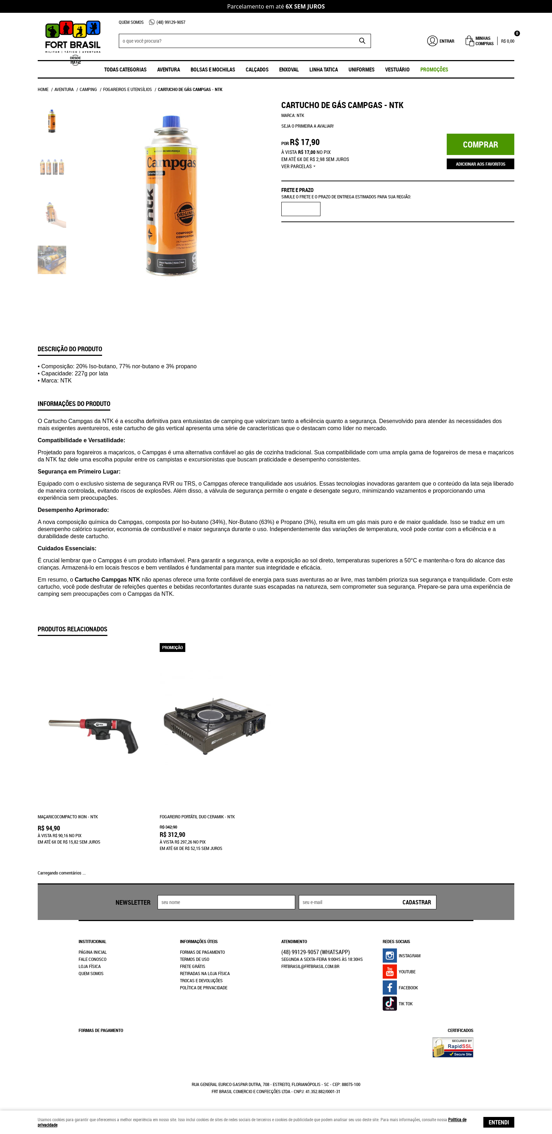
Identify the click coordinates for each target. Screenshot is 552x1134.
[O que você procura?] (362, 41)
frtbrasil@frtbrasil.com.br (310, 966)
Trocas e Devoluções (201, 980)
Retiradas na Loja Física (205, 973)
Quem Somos (131, 22)
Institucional (92, 941)
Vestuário (397, 69)
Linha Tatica (323, 69)
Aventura (168, 69)
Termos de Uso (194, 959)
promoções (434, 69)
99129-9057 (170, 22)
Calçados (257, 69)
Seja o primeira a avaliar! (307, 126)
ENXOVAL (289, 69)
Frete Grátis (192, 966)
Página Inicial (93, 952)
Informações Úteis (199, 941)
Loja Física (90, 966)
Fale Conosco (92, 959)
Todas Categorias (125, 69)
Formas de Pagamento (202, 952)
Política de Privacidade (203, 987)
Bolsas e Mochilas (213, 69)
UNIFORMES (362, 69)
